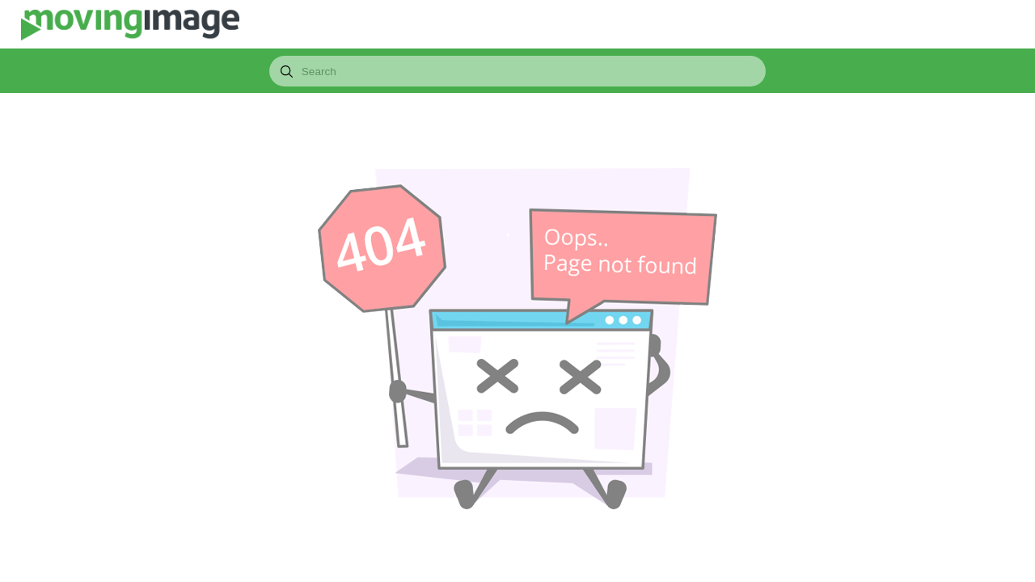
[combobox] (517, 71)
